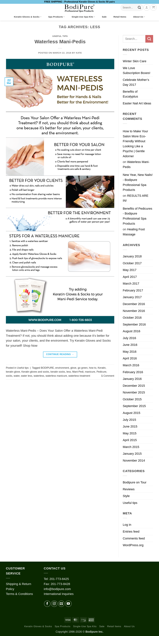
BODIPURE (47, 367)
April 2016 (130, 358)
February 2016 (133, 372)
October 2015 (132, 399)
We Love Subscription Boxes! (136, 70)
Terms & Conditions (19, 594)
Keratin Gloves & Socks (27, 16)
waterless (39, 375)
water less (26, 375)
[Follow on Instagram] (54, 604)
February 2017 (133, 290)
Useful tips (60, 36)
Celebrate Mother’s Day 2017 (136, 82)
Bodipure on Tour (135, 482)
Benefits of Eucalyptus (130, 94)
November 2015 (134, 392)
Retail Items (119, 17)
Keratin (102, 367)
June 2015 (130, 426)
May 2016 (130, 351)
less (68, 371)
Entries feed (131, 531)
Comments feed (134, 538)
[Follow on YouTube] (68, 604)
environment (62, 367)
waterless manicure (56, 375)
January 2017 (132, 297)
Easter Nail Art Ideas (137, 103)
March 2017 (131, 283)
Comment (107, 375)
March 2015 (131, 447)
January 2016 (132, 379)
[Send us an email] (61, 604)
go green (82, 367)
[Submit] (139, 7)
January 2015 (132, 453)
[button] (153, 7)
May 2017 (130, 270)
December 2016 (134, 304)
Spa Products (56, 16)
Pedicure (101, 371)
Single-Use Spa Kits (83, 16)
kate (79, 53)
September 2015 (134, 406)
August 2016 (131, 331)
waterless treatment (79, 375)
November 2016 (134, 311)
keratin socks (57, 371)
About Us (139, 16)
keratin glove (13, 371)
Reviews (129, 489)
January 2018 (132, 256)
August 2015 (131, 413)
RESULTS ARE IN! (135, 198)
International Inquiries (59, 594)
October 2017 (132, 263)
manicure (90, 371)
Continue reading (60, 354)
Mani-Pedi (77, 371)
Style (126, 496)
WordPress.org (133, 545)
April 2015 (130, 440)
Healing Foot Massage (134, 232)
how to (92, 367)
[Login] (147, 7)
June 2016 (130, 345)
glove (73, 367)
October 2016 (132, 317)
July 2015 (129, 419)
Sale (104, 17)
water (17, 375)
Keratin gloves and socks (35, 371)
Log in (127, 524)
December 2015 (134, 385)
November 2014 (134, 460)
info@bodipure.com (57, 589)
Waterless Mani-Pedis (60, 41)
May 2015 (130, 433)
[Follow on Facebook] (47, 604)
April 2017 (130, 277)
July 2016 (129, 338)
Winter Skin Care (134, 61)
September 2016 (134, 324)
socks (9, 375)
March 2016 (131, 365)
